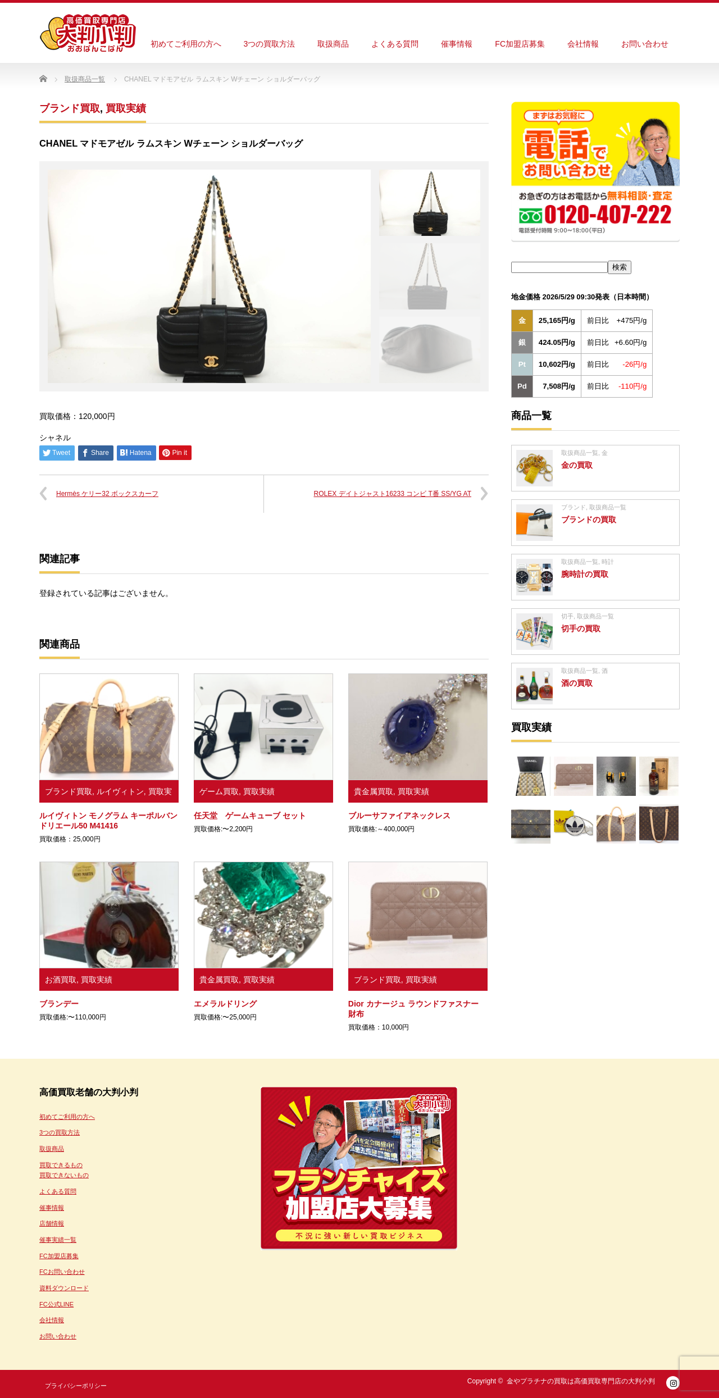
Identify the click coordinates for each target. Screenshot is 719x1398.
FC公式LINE (56, 1304)
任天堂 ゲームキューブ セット (250, 815)
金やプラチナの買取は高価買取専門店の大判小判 (581, 1381)
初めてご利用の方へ (186, 43)
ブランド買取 (69, 108)
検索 (619, 267)
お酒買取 (60, 979)
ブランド (573, 507)
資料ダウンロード (64, 1288)
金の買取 (577, 465)
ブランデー (59, 1003)
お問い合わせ (644, 43)
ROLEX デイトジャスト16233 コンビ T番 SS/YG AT (392, 494)
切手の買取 (580, 628)
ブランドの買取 (588, 519)
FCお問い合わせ (62, 1271)
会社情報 (583, 43)
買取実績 (126, 108)
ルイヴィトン (120, 791)
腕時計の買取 (584, 574)
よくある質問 (394, 43)
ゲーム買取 (219, 791)
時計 (608, 561)
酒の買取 (577, 682)
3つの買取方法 (269, 43)
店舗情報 (51, 1223)
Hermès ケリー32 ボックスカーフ (107, 494)
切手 (567, 616)
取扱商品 (333, 43)
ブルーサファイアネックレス (399, 815)
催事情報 (456, 43)
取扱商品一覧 (579, 452)
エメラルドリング (225, 1003)
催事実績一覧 (57, 1239)
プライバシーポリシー (76, 1385)
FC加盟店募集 (520, 43)
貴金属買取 (373, 791)
